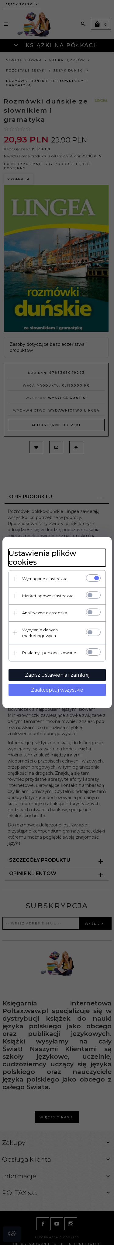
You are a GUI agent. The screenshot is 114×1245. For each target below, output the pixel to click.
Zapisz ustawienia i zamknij (57, 675)
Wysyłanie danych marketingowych (40, 632)
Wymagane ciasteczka (44, 578)
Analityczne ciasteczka (44, 612)
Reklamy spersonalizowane (49, 652)
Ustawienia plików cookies (42, 557)
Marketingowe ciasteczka (48, 595)
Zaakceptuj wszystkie (57, 690)
